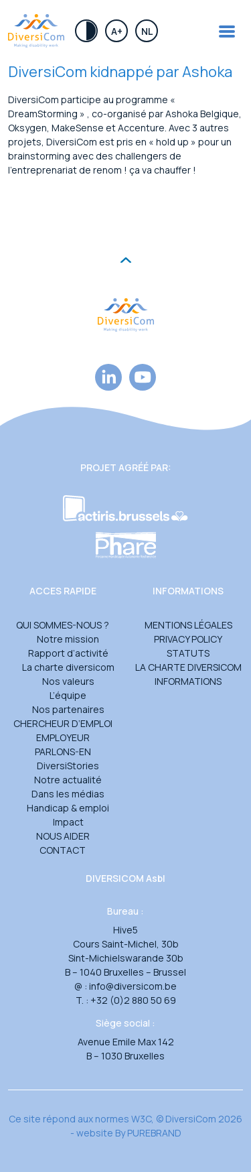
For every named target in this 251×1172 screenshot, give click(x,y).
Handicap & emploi (68, 807)
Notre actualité (68, 779)
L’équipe (68, 695)
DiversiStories (68, 765)
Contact (62, 850)
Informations (188, 681)
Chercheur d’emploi (62, 723)
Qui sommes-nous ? (62, 624)
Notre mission (68, 639)
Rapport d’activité (68, 653)
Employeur (63, 737)
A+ (116, 31)
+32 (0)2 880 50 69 (133, 1000)
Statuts (188, 653)
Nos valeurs (68, 681)
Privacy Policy (188, 639)
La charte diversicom (68, 667)
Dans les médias (67, 793)
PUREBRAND (154, 1132)
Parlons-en (63, 751)
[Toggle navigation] (227, 31)
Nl (147, 31)
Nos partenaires (68, 709)
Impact (68, 822)
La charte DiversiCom (188, 667)
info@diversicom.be (133, 986)
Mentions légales (188, 624)
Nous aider (63, 836)
